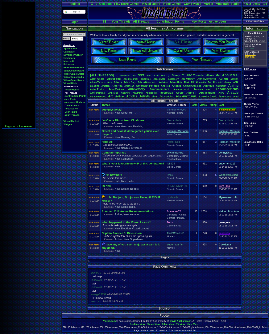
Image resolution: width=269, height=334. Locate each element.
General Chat (174, 225)
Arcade (233, 92)
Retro (135, 137)
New (117, 112)
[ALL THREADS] (102, 75)
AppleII (191, 92)
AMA (236, 82)
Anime (233, 85)
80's (163, 75)
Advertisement (147, 82)
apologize (166, 92)
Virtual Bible (70, 83)
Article (119, 96)
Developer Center (73, 55)
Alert (186, 82)
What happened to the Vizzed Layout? (126, 222)
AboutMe (213, 75)
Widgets (68, 124)
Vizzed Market (71, 121)
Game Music (192, 3)
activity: (235, 79)
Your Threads (121, 21)
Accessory (173, 79)
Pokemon (68, 64)
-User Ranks (70, 111)
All (192, 82)
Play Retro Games (126, 3)
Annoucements (159, 89)
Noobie (134, 188)
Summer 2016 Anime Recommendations (128, 211)
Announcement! (202, 89)
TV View (180, 324)
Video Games (172, 3)
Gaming (126, 137)
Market (208, 3)
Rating (213, 105)
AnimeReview (97, 89)
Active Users (218, 21)
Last (221, 105)
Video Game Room (73, 80)
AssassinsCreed (207, 96)
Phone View (153, 324)
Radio (235, 3)
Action (223, 78)
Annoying (113, 93)
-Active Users (71, 89)
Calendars (69, 51)
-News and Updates (74, 102)
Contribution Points (170, 21)
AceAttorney (187, 79)
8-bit (156, 75)
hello (130, 181)
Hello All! (107, 141)
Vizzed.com (104, 3)
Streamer (136, 148)
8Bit (149, 75)
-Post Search (71, 108)
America (117, 85)
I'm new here (113, 174)
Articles (131, 96)
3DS (141, 75)
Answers (125, 93)
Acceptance (159, 79)
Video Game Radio (73, 77)
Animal (176, 85)
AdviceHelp (176, 82)
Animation (221, 86)
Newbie (137, 126)
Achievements (206, 78)
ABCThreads (195, 75)
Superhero (136, 239)
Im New (106, 185)
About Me (127, 112)
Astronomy (225, 96)
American (129, 86)
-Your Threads (71, 115)
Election (126, 228)
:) (168, 75)
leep (175, 75)
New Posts (198, 21)
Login (74, 22)
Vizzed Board (151, 3)
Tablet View (168, 324)
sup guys (108, 109)
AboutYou (114, 78)
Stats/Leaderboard (73, 70)
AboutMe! (230, 75)
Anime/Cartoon (116, 89)
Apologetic (152, 93)
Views (203, 105)
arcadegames (97, 96)
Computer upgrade (114, 152)
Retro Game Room (73, 67)
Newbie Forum (175, 113)
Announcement (181, 89)
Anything (138, 93)
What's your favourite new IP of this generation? (133, 163)
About (247, 4)
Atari (236, 96)
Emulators (69, 58)
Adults (117, 82)
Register (74, 3)
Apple (179, 92)
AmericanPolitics (147, 85)
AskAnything (166, 96)
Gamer (125, 188)
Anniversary (136, 89)
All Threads (141, 21)
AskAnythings (186, 96)
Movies (171, 236)
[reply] (118, 109)
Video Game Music (73, 74)
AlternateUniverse (222, 82)
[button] (74, 12)
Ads (109, 82)
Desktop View (137, 324)
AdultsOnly (130, 82)
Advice (163, 82)
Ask (154, 96)
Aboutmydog (97, 79)
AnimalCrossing (192, 86)
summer (135, 214)
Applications (70, 48)
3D (134, 75)
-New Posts (70, 99)
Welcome (126, 126)
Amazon (106, 86)
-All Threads (70, 93)
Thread (106, 105)
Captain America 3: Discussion (122, 233)
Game (124, 206)
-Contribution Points (75, 96)
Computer (127, 158)
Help (264, 4)
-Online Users (71, 105)
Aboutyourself (130, 79)
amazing (94, 86)
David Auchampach (180, 321)
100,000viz (124, 75)
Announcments (97, 93)
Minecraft (222, 3)
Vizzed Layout (140, 228)
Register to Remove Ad (19, 126)
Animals (208, 85)
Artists (145, 96)
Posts (194, 105)
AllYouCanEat (203, 82)
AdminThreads (97, 82)
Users (256, 4)
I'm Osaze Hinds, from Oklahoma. (123, 120)
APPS (221, 93)
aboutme (146, 79)
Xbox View (192, 324)
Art (110, 96)
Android (165, 86)
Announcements (227, 89)
